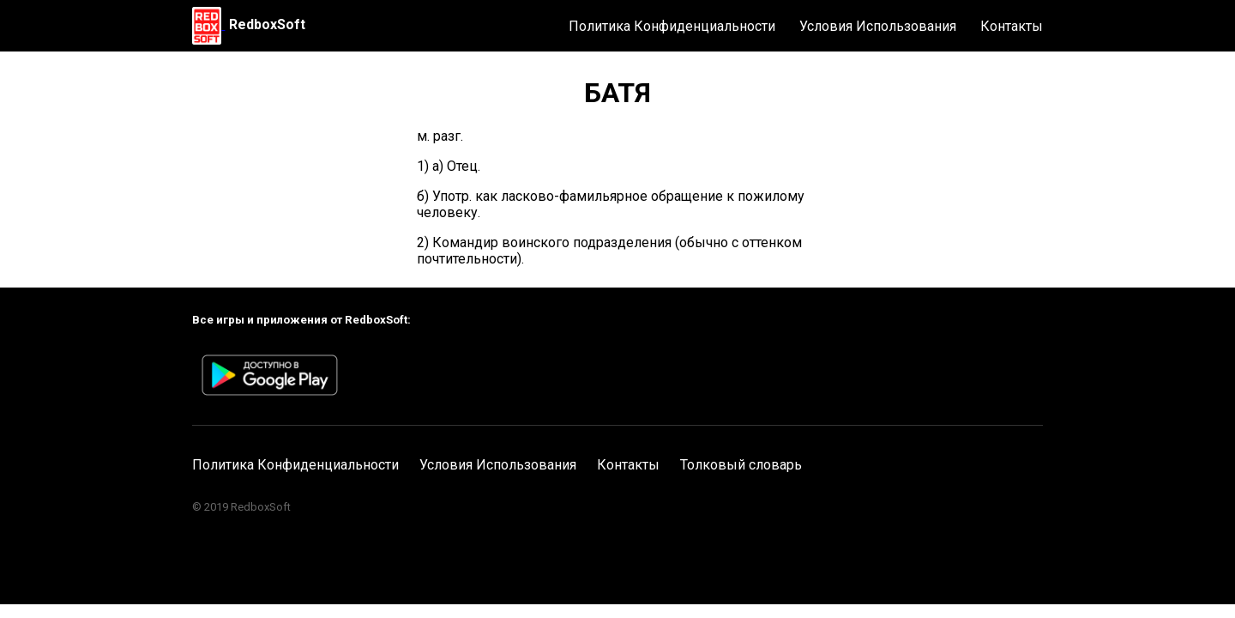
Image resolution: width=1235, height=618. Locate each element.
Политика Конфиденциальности (672, 26)
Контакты (1011, 26)
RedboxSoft (267, 24)
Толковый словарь (741, 465)
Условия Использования (877, 26)
